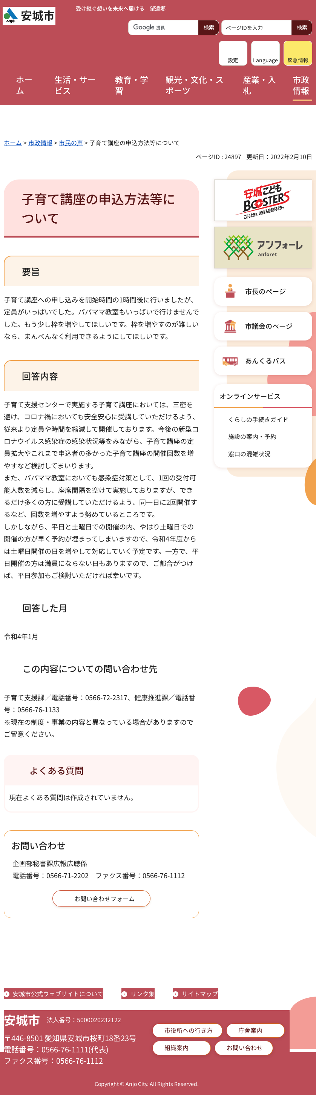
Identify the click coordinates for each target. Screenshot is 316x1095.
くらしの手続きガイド (258, 419)
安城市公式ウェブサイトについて (58, 993)
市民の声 (71, 142)
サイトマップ (200, 993)
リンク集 (142, 993)
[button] (233, 53)
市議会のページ (269, 326)
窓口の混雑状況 (249, 453)
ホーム (13, 142)
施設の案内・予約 (252, 436)
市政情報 (40, 142)
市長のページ (265, 291)
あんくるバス (265, 360)
